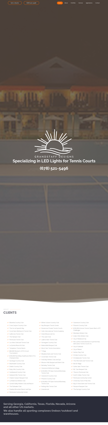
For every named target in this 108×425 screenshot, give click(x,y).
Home (60, 3)
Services (80, 3)
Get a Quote (15, 3)
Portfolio (73, 3)
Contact (97, 3)
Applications (89, 3)
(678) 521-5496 (31, 3)
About (66, 3)
